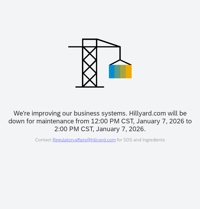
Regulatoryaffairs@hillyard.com (84, 139)
